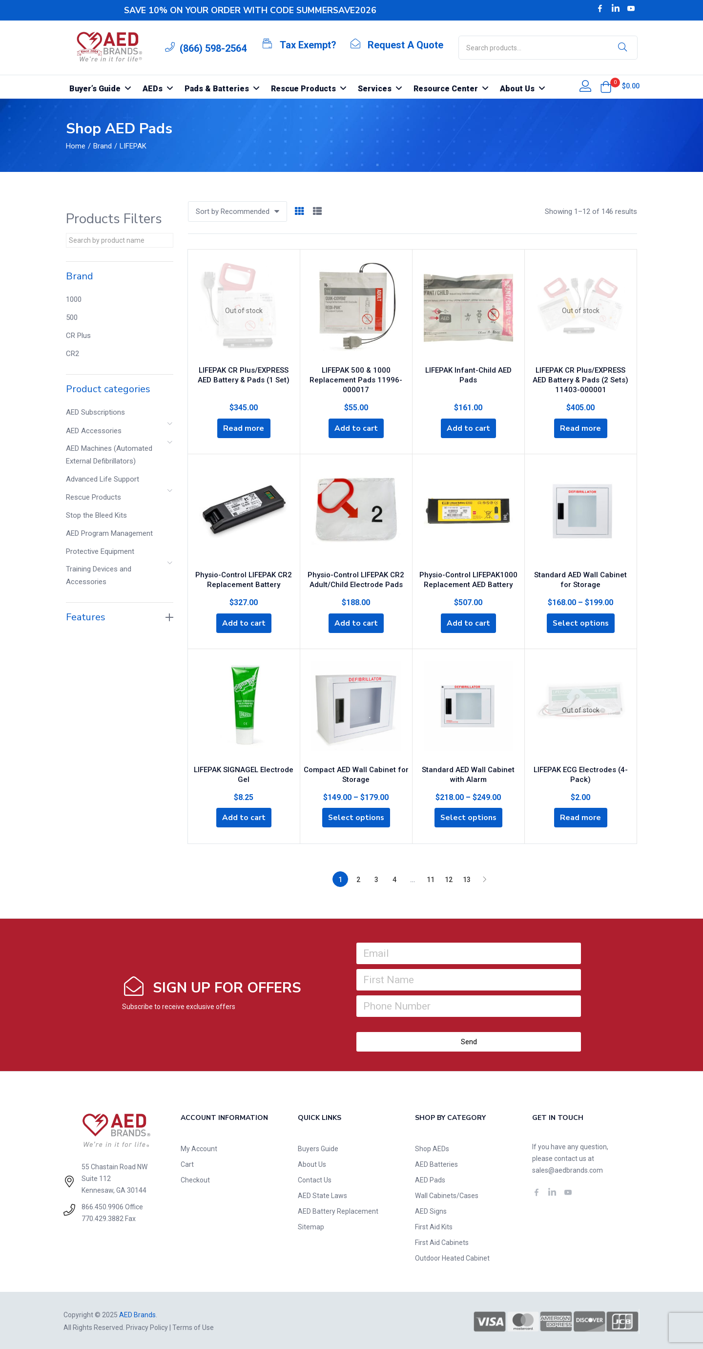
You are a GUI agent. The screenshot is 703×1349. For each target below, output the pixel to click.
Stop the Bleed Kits (96, 515)
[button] (606, 87)
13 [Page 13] (467, 878)
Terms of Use (193, 1326)
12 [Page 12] (449, 878)
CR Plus (78, 335)
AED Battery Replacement (338, 1210)
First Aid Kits (434, 1225)
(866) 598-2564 (213, 48)
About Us (312, 1163)
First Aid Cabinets (442, 1241)
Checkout (195, 1178)
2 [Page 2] (358, 878)
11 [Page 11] (430, 878)
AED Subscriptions (95, 412)
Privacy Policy (147, 1326)
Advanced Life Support (102, 479)
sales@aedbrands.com (567, 1169)
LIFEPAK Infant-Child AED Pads (468, 367)
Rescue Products (93, 497)
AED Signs (431, 1210)
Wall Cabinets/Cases (446, 1194)
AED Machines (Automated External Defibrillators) (109, 454)
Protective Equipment (100, 551)
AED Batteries (436, 1163)
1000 (74, 299)
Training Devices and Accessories (98, 575)
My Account (199, 1147)
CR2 (72, 353)
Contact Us (314, 1178)
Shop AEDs (432, 1147)
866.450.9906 (103, 1205)
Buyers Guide (318, 1147)
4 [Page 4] (394, 878)
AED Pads (430, 1178)
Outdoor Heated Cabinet (452, 1257)
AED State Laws (322, 1194)
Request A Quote (405, 45)
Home (75, 146)
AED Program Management (109, 533)
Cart (187, 1163)
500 (72, 317)
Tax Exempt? (308, 45)
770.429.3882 (103, 1217)
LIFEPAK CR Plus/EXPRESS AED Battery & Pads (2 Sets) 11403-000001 (580, 377)
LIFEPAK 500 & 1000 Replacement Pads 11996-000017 (356, 377)
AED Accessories (94, 430)
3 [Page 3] (376, 878)
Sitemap (311, 1225)
